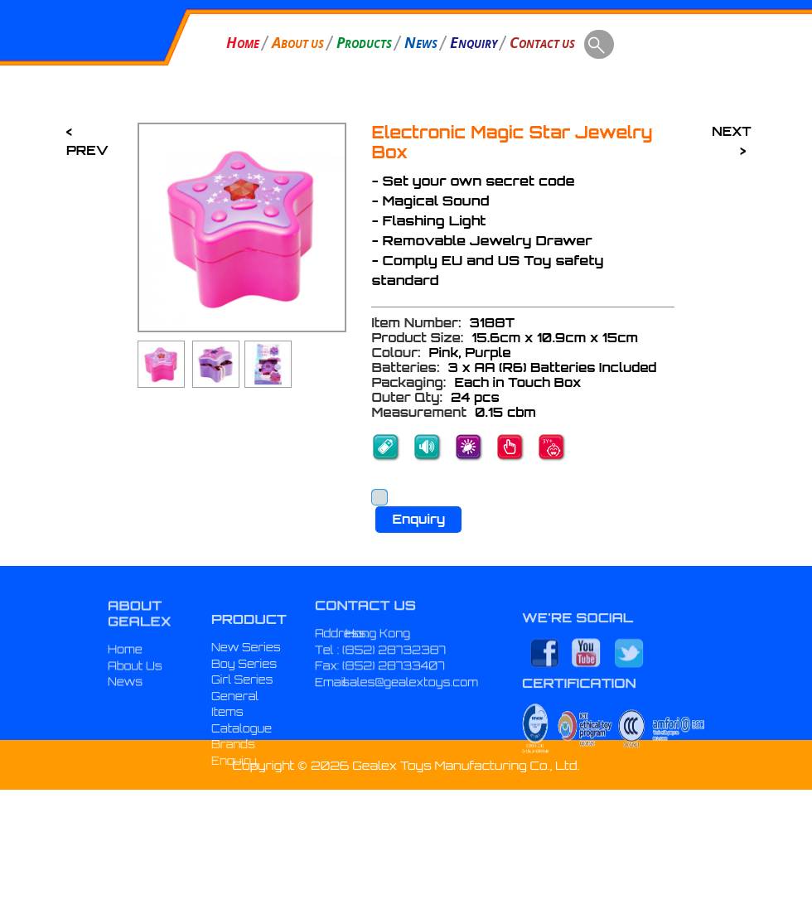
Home (125, 668)
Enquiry (418, 519)
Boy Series (244, 695)
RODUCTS (364, 42)
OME (242, 42)
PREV (87, 150)
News (125, 701)
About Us (135, 685)
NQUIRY (473, 42)
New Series (246, 678)
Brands (233, 775)
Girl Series (242, 711)
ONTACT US (542, 42)
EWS (420, 42)
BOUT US (298, 42)
